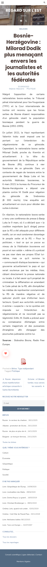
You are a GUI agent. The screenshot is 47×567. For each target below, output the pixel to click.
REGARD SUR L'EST (23, 10)
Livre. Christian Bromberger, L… (15, 503)
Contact (39, 554)
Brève (14, 368)
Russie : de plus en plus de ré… (15, 431)
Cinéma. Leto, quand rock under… (16, 508)
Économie (6, 458)
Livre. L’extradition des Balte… (14, 492)
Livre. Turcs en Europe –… (13, 525)
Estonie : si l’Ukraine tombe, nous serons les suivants (36, 383)
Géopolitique (8, 464)
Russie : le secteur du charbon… (15, 420)
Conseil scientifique (13, 554)
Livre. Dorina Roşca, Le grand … (15, 497)
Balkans (23, 29)
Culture (5, 453)
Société (6, 475)
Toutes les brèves (9, 442)
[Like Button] (6, 353)
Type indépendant (26, 368)
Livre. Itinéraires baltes (12, 519)
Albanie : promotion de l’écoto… (15, 426)
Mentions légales (23, 561)
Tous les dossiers (10, 537)
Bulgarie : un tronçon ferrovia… (15, 437)
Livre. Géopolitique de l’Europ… (15, 486)
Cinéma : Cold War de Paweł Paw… (16, 514)
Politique (16, 371)
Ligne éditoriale (28, 554)
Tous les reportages (11, 542)
